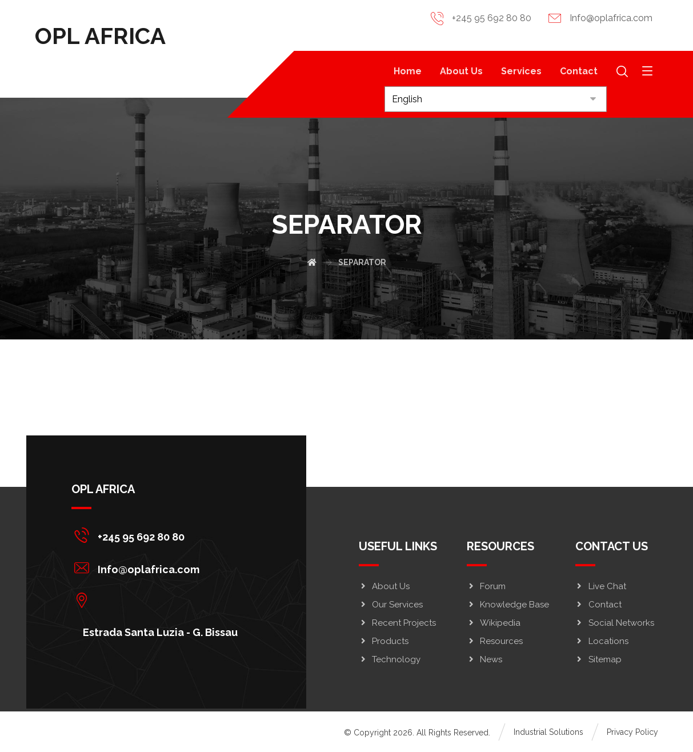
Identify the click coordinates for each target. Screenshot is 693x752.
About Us (384, 586)
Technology (389, 659)
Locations (601, 640)
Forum (486, 586)
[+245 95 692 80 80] (161, 534)
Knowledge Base (508, 604)
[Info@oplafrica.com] (161, 567)
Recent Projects (397, 622)
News (484, 659)
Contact (598, 604)
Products (383, 640)
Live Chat (600, 586)
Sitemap (598, 659)
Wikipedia (493, 622)
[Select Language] (495, 99)
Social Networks (614, 622)
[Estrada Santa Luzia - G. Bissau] (161, 599)
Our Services (391, 604)
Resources (495, 640)
